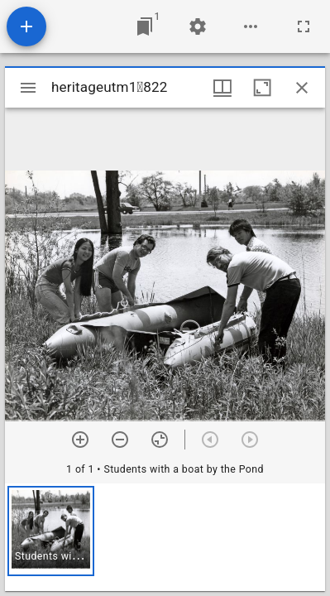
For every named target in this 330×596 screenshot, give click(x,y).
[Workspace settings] (198, 26)
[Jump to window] (145, 26)
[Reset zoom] (159, 439)
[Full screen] (303, 26)
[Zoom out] (120, 439)
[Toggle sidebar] (28, 88)
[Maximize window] (262, 88)
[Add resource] (26, 26)
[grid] (165, 537)
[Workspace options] (250, 26)
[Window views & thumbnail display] (222, 88)
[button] (51, 531)
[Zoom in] (80, 439)
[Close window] (302, 88)
